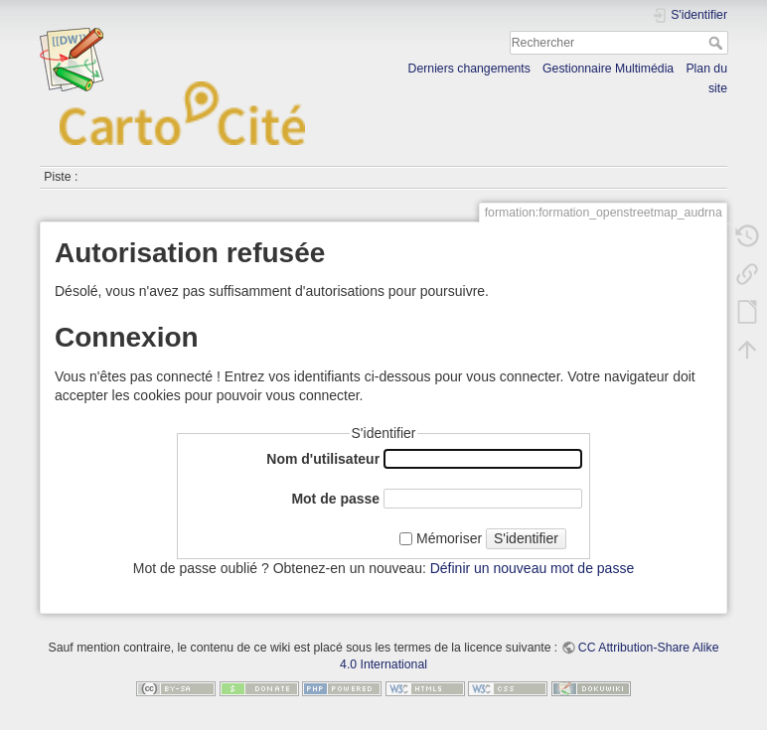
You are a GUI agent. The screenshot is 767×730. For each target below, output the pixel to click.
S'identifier (526, 538)
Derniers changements (469, 68)
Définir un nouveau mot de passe (532, 568)
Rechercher (717, 43)
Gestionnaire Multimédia (608, 68)
